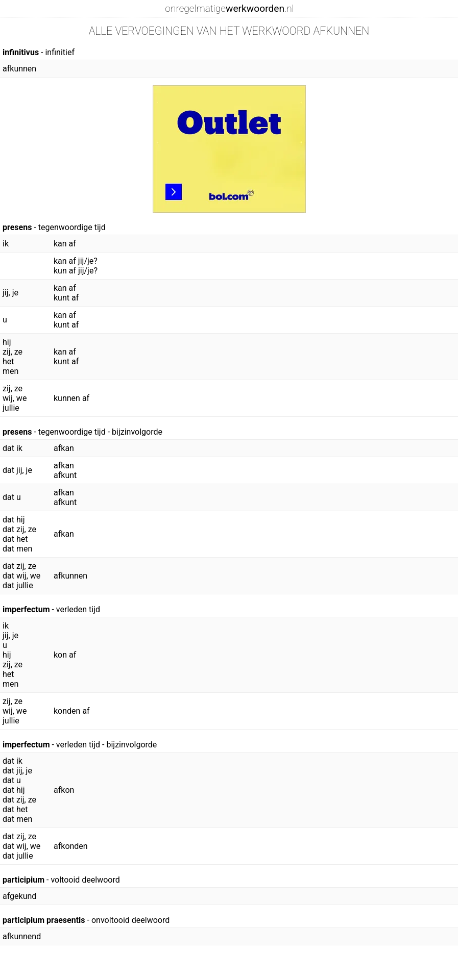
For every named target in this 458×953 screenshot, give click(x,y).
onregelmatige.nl (229, 8)
